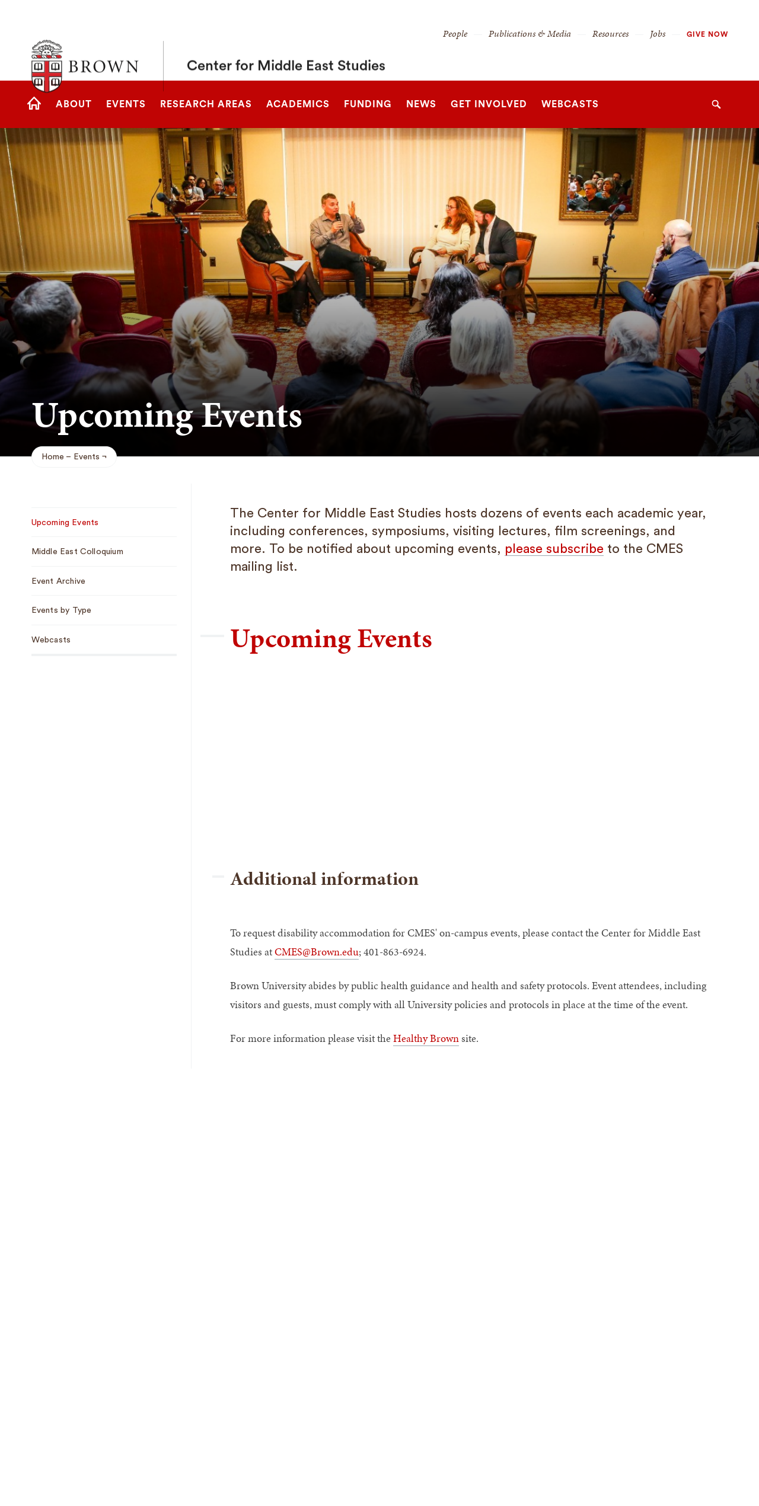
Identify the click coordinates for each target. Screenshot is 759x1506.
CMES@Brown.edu (317, 951)
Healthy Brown (426, 1038)
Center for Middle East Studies (286, 40)
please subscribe (554, 548)
